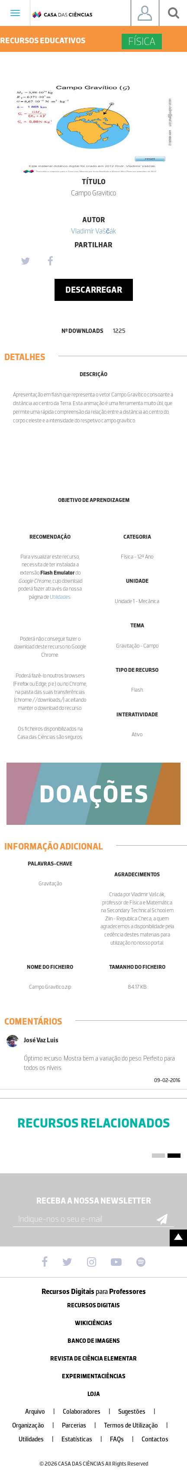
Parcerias (82, 1425)
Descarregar (93, 289)
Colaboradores (90, 1412)
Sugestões (140, 1412)
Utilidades (60, 597)
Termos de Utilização (139, 1425)
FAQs (125, 1439)
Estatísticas (85, 1439)
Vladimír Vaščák (93, 231)
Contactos (155, 1439)
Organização (36, 1425)
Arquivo (43, 1412)
